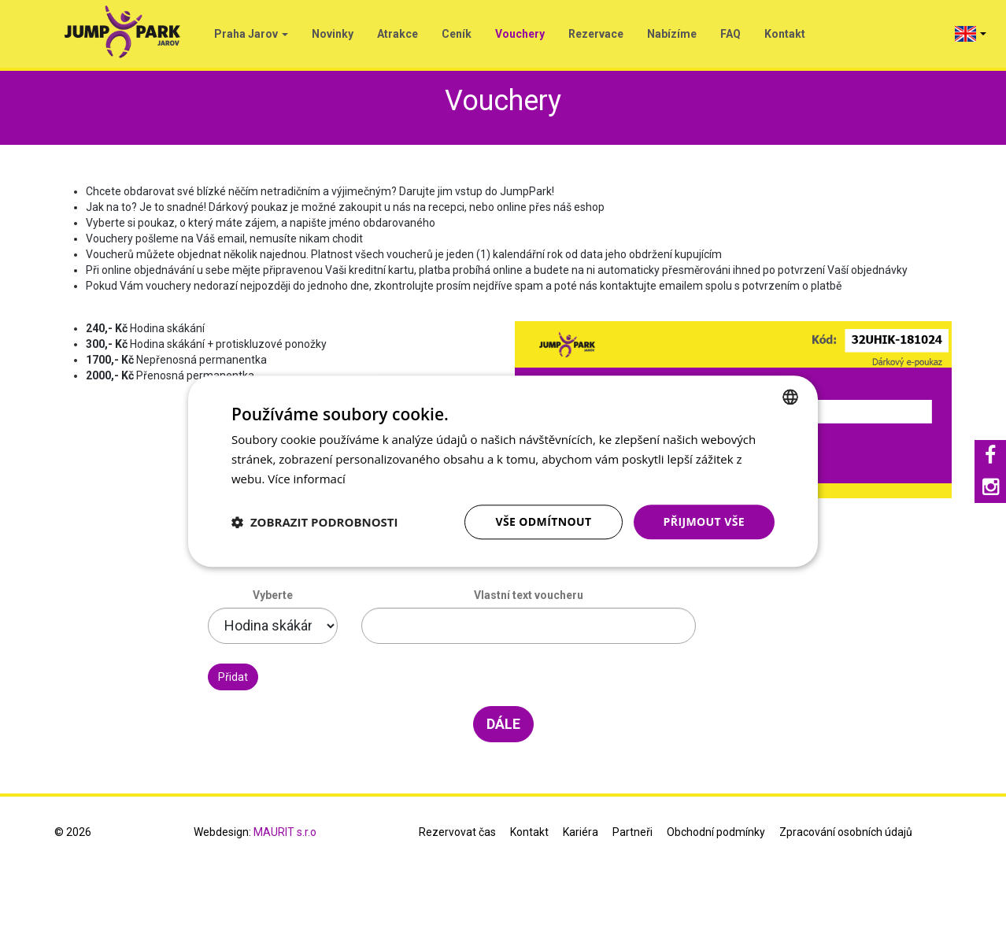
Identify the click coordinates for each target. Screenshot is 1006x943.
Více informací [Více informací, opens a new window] (307, 478)
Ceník (457, 34)
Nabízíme (672, 34)
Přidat (233, 677)
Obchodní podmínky (716, 832)
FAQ (730, 34)
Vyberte (273, 595)
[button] (314, 522)
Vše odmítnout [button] (543, 521)
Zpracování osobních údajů (845, 832)
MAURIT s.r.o (284, 832)
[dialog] (503, 471)
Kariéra (580, 832)
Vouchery (520, 34)
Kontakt (784, 34)
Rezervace (595, 34)
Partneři (632, 832)
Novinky (332, 34)
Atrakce (397, 34)
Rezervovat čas (457, 832)
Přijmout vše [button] (704, 521)
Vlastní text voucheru (528, 595)
